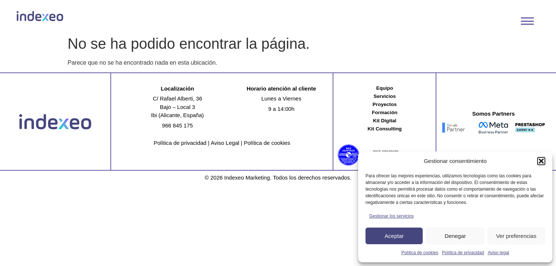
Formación (384, 112)
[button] (541, 161)
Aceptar (394, 236)
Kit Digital (384, 120)
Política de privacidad (463, 252)
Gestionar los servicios (391, 216)
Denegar (455, 236)
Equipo (384, 88)
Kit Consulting (385, 129)
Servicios (385, 96)
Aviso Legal (225, 143)
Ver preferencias (516, 236)
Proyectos (385, 104)
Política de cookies (419, 252)
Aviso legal (498, 252)
